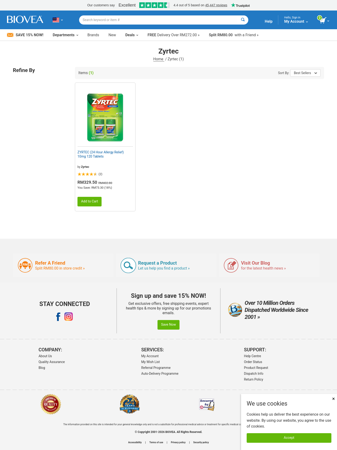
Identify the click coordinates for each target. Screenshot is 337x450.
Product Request (256, 368)
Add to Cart (89, 201)
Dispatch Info (254, 373)
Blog (42, 368)
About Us (45, 356)
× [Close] (333, 399)
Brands (93, 35)
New (112, 35)
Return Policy (253, 379)
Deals (131, 35)
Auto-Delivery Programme (160, 373)
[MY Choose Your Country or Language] (58, 19)
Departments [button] (65, 35)
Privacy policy (178, 442)
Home (158, 59)
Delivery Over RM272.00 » (173, 35)
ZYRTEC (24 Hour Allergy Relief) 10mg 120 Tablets (100, 154)
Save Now (168, 325)
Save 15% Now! (25, 35)
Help (268, 21)
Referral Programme (156, 368)
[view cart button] (324, 20)
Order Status (253, 362)
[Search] (242, 20)
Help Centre (252, 356)
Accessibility (135, 442)
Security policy (201, 442)
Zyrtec (85, 167)
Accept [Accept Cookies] (289, 438)
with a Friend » (233, 35)
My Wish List (150, 362)
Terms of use (156, 442)
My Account (150, 356)
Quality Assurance (52, 362)
